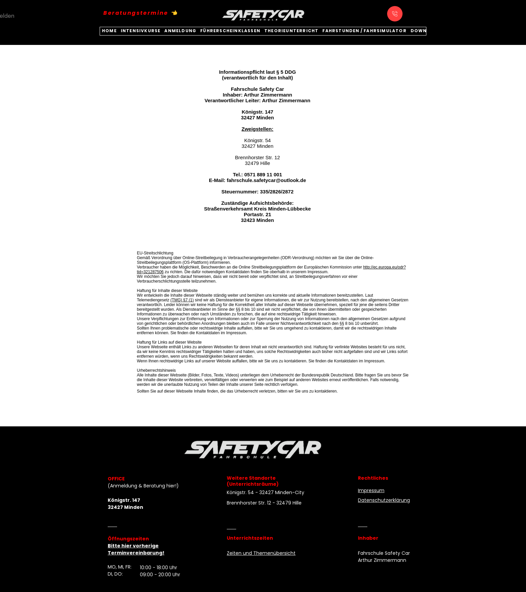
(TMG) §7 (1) (182, 300)
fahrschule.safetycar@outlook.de (266, 180)
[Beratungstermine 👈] (140, 12)
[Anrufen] (395, 13)
